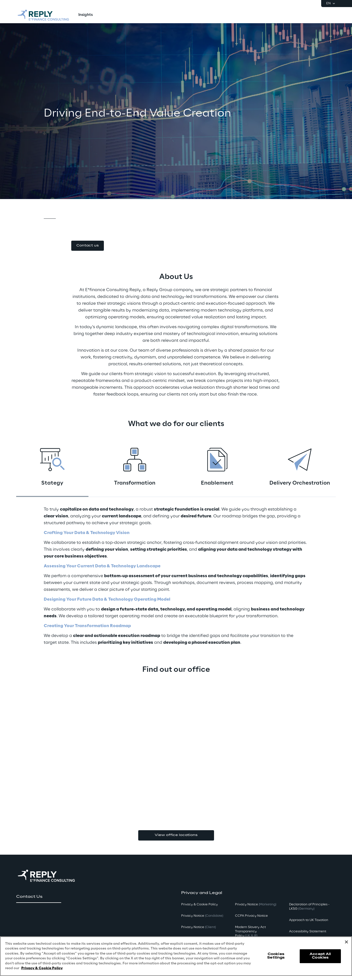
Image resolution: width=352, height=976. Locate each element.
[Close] (346, 941)
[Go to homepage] (43, 15)
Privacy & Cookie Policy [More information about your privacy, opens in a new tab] (42, 968)
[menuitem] (85, 15)
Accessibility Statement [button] (307, 931)
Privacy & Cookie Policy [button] (199, 904)
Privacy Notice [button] (202, 915)
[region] (176, 956)
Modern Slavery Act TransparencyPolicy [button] (250, 931)
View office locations (176, 835)
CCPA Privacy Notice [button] (251, 915)
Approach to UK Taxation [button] (308, 920)
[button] (87, 246)
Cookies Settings (276, 956)
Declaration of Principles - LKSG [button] (309, 906)
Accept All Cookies (320, 956)
